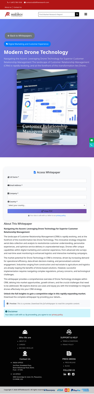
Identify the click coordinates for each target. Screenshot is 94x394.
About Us (22, 341)
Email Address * (15, 185)
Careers (22, 345)
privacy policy (57, 315)
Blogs (67, 366)
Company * (13, 194)
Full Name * (13, 177)
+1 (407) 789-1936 (14, 2)
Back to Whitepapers (21, 35)
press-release (70, 363)
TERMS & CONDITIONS (70, 341)
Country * (13, 202)
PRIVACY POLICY (68, 345)
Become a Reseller (26, 348)
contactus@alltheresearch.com (36, 2)
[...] (56, 14)
